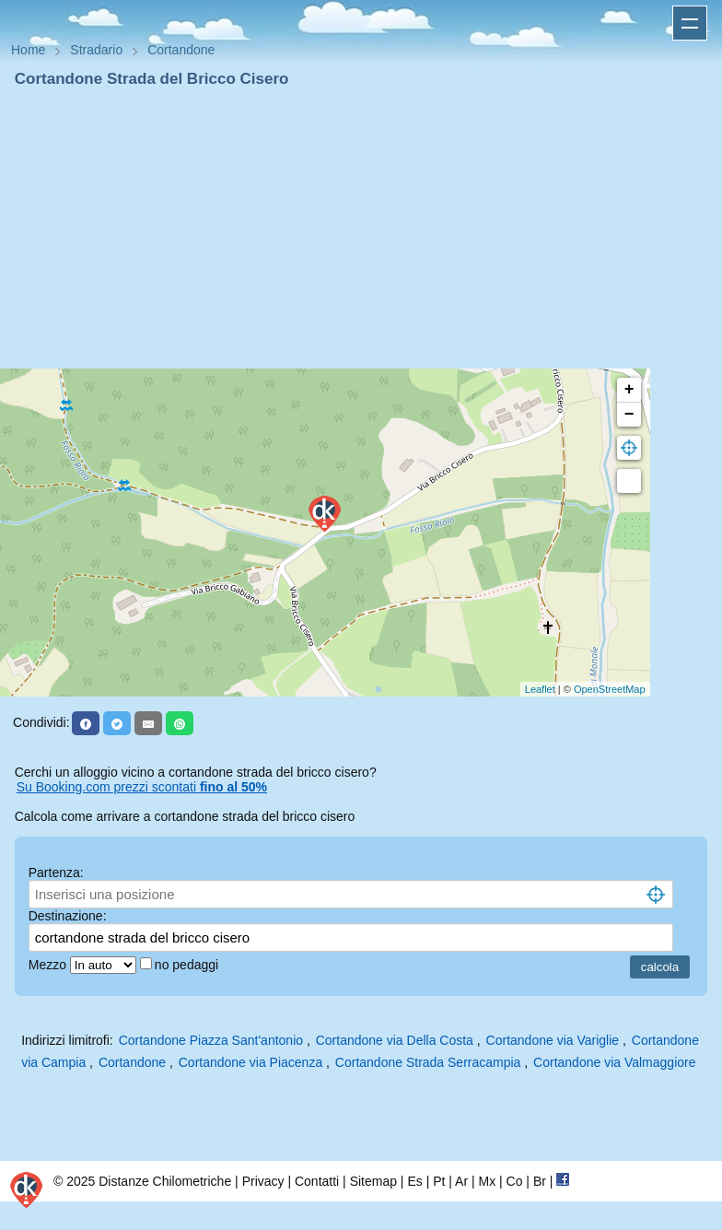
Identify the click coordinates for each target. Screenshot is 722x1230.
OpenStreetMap (610, 689)
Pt (439, 1181)
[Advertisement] (361, 228)
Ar (461, 1181)
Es (414, 1181)
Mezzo (49, 964)
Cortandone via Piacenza (250, 1062)
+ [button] (629, 390)
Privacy (263, 1181)
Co (515, 1181)
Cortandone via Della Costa (394, 1040)
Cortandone (132, 1062)
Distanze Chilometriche (165, 1181)
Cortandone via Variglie (553, 1040)
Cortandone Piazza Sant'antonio (211, 1040)
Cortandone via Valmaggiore (614, 1062)
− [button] (629, 415)
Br (539, 1181)
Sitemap (373, 1181)
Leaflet (540, 689)
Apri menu (689, 23)
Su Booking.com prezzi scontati (142, 786)
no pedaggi (188, 964)
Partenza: (56, 872)
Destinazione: (68, 915)
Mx (486, 1181)
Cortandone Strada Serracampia (428, 1062)
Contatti (317, 1181)
